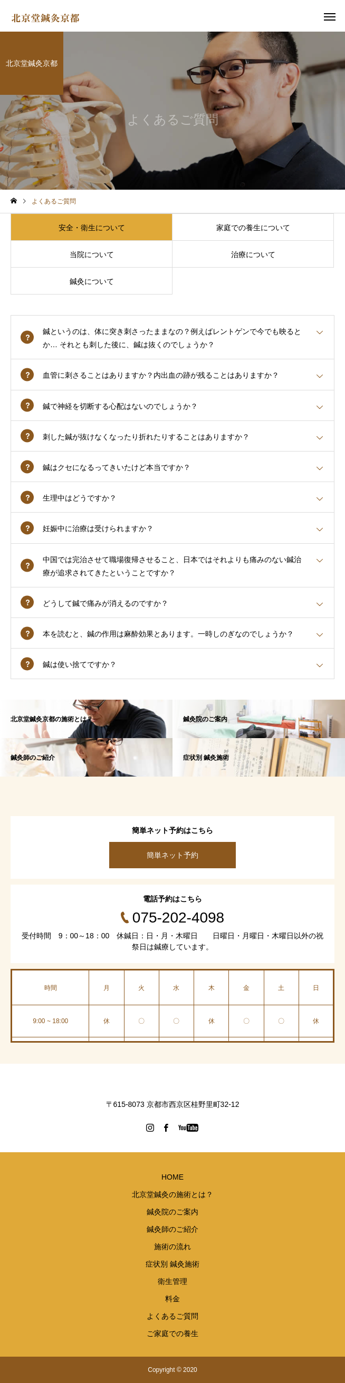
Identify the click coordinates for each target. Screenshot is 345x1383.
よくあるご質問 (172, 1316)
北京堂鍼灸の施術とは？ (172, 1194)
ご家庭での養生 (172, 1333)
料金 (172, 1298)
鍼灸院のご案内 (172, 1212)
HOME (172, 1177)
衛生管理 (172, 1281)
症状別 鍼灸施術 (172, 1264)
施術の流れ (172, 1246)
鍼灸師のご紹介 (172, 1229)
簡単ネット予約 (172, 855)
